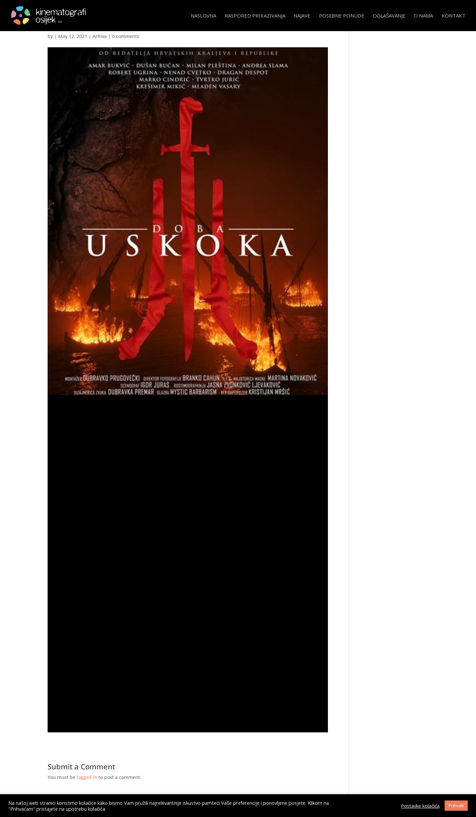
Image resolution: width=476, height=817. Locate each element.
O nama (423, 16)
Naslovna (203, 16)
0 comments (125, 36)
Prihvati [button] (456, 805)
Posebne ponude (341, 16)
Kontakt (453, 16)
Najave (302, 16)
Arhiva (100, 36)
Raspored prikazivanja (255, 16)
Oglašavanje (389, 16)
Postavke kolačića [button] (420, 806)
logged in (87, 777)
